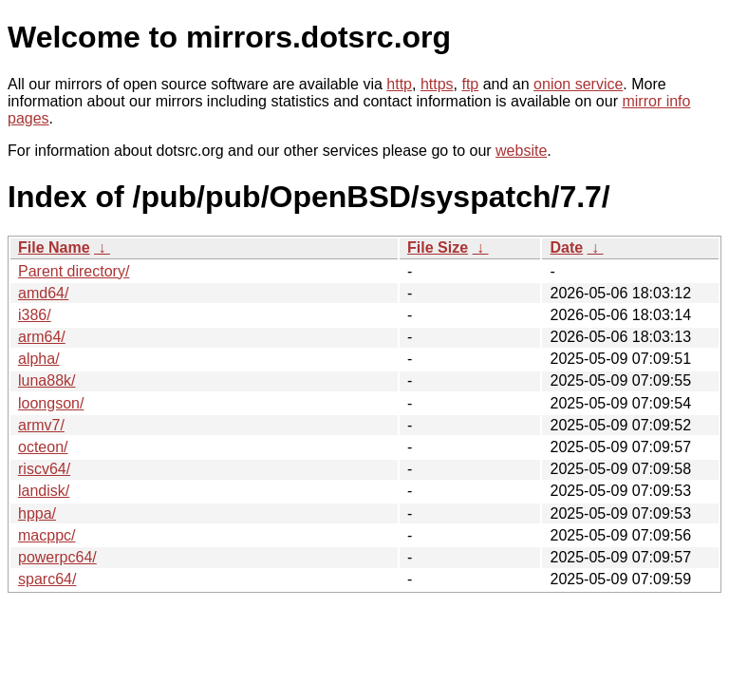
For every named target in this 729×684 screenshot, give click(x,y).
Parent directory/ (73, 271)
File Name (54, 247)
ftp (469, 84)
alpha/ (39, 359)
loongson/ (51, 403)
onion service (578, 84)
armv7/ (41, 425)
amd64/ (43, 293)
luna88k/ (47, 380)
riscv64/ (44, 469)
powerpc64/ (57, 557)
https (437, 84)
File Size (437, 247)
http (399, 84)
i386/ (34, 315)
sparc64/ (47, 579)
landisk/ (43, 491)
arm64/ (41, 337)
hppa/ (37, 513)
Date (566, 247)
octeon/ (42, 447)
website (521, 150)
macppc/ (46, 535)
